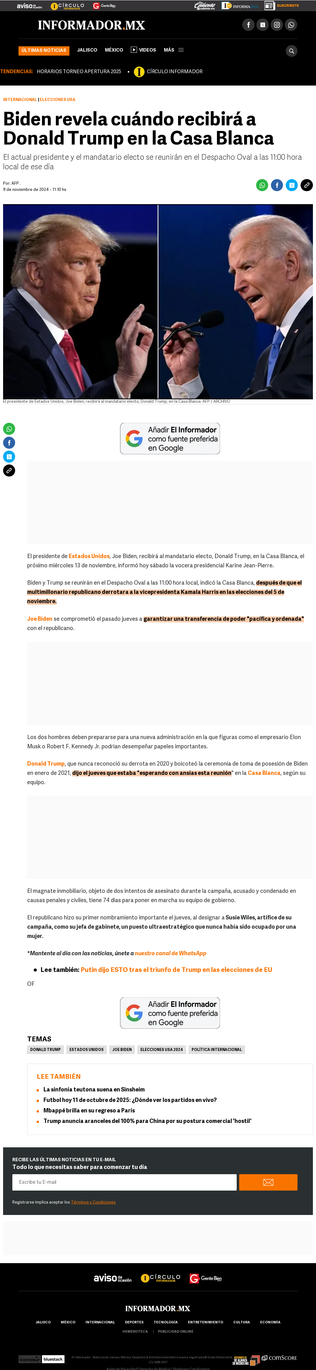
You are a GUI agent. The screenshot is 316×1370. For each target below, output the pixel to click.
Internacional (20, 100)
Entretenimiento (205, 1322)
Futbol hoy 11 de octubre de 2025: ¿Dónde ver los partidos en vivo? (130, 1100)
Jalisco (87, 50)
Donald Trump (45, 1050)
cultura (241, 1322)
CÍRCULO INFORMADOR (174, 71)
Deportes (134, 1322)
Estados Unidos (86, 1050)
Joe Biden (122, 1050)
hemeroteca (135, 1332)
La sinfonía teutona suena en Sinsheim (94, 1090)
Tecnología (166, 1322)
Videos (143, 50)
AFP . (16, 184)
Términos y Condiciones (93, 1202)
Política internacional (217, 1050)
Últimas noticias (44, 50)
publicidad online (175, 1332)
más (174, 50)
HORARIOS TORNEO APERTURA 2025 (79, 71)
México (114, 50)
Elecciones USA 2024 (161, 1050)
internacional (100, 1322)
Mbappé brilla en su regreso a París (89, 1111)
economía (270, 1322)
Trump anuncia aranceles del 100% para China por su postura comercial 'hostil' (148, 1121)
